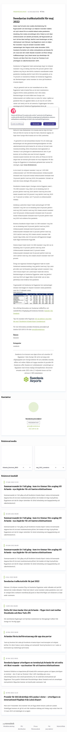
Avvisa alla (36, 124)
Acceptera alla (49, 124)
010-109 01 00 (33, 429)
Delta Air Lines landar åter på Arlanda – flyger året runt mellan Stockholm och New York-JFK (32, 611)
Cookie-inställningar (17, 124)
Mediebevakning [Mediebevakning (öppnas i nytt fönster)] (8, 726)
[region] (33, 117)
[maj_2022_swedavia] (50, 455)
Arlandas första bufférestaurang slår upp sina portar (28, 636)
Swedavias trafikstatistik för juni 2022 (21, 581)
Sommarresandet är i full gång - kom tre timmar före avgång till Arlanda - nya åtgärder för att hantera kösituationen (33, 487)
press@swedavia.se (38, 329)
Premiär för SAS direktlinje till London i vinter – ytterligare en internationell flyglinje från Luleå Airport (32, 698)
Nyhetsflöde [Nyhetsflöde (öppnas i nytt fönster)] (61, 726)
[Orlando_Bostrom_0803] (16, 455)
